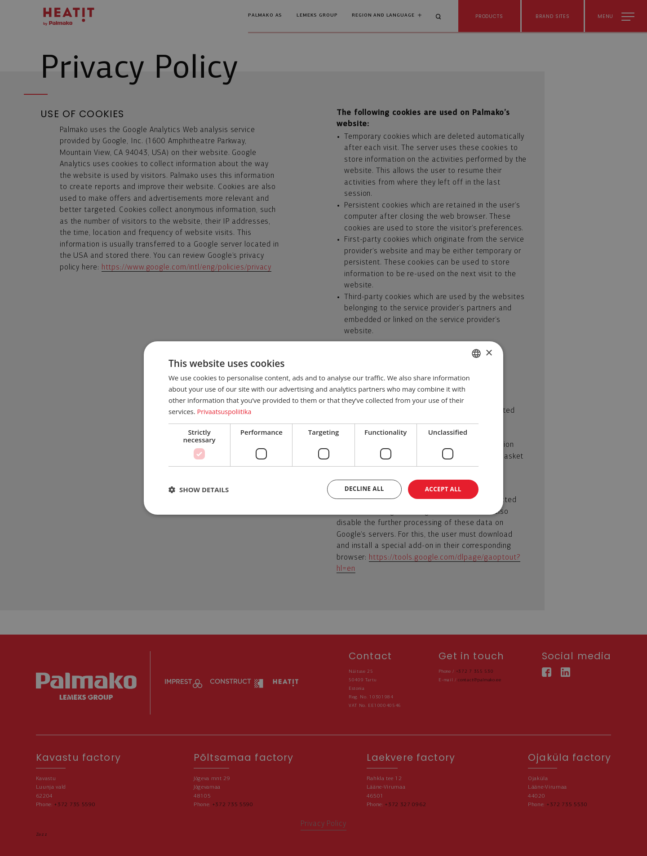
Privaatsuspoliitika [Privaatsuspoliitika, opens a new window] (225, 410)
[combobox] (476, 353)
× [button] (488, 352)
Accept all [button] (442, 489)
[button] (198, 489)
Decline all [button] (361, 489)
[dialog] (323, 428)
